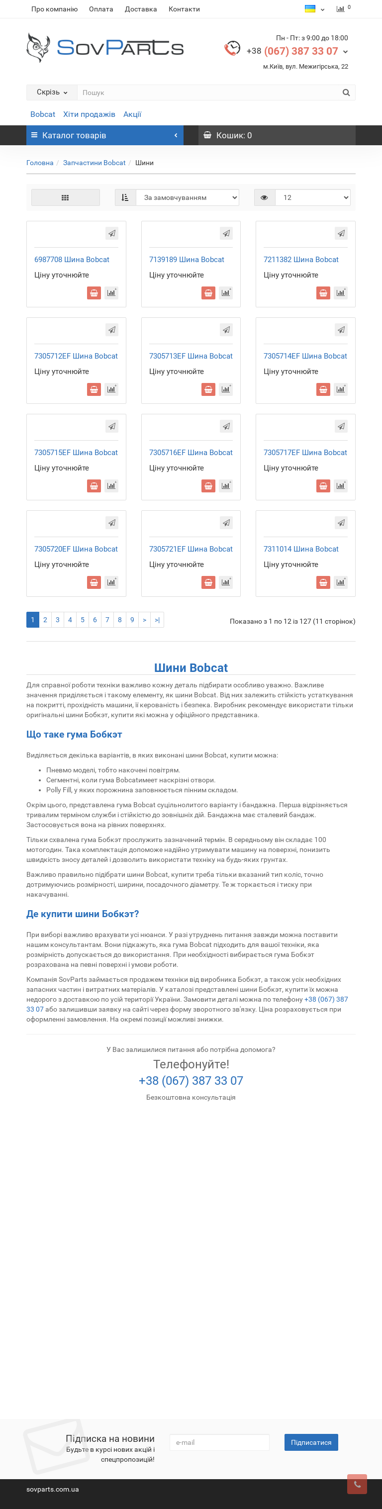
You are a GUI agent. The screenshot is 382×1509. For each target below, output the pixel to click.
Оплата (101, 9)
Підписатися (311, 1442)
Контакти (184, 9)
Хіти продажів (89, 114)
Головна (40, 163)
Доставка (141, 9)
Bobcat (42, 114)
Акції (132, 114)
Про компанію (54, 9)
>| (157, 914)
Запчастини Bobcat (94, 163)
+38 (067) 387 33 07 (191, 1375)
